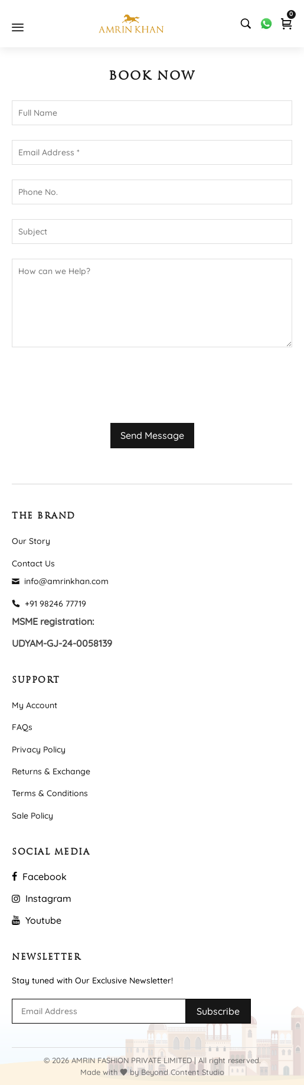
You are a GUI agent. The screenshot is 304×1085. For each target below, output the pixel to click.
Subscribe (218, 1011)
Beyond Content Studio (182, 1072)
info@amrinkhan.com (60, 581)
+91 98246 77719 (49, 603)
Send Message (152, 435)
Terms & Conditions (50, 793)
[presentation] (101, 385)
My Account (34, 705)
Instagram (41, 898)
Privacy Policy (39, 749)
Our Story (31, 541)
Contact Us (33, 563)
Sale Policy (32, 815)
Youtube (36, 920)
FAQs (22, 727)
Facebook (39, 876)
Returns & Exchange (51, 771)
